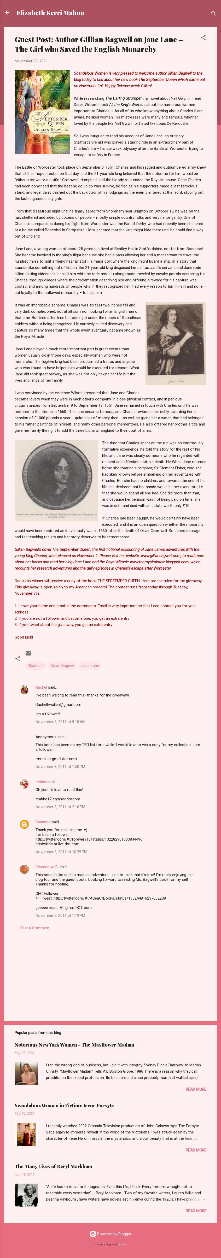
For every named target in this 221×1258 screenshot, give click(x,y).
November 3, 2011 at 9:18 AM (60, 721)
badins (122, 1244)
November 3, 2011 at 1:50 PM (60, 766)
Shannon (43, 822)
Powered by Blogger (110, 1234)
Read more (196, 1089)
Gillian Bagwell (62, 665)
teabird (41, 781)
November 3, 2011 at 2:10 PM (60, 807)
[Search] (214, 14)
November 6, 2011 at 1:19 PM (60, 915)
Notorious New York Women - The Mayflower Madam (74, 1045)
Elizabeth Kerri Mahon (50, 12)
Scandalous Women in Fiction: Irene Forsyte (64, 1105)
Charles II (35, 665)
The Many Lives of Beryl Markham (53, 1166)
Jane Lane (90, 665)
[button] (203, 38)
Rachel (41, 687)
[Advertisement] (110, 972)
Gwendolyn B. (47, 867)
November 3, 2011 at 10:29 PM (61, 851)
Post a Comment (34, 928)
